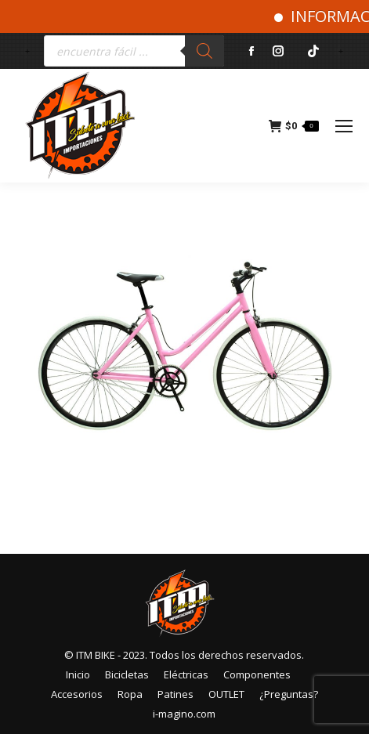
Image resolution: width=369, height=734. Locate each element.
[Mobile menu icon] (344, 126)
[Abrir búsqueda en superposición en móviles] (134, 51)
